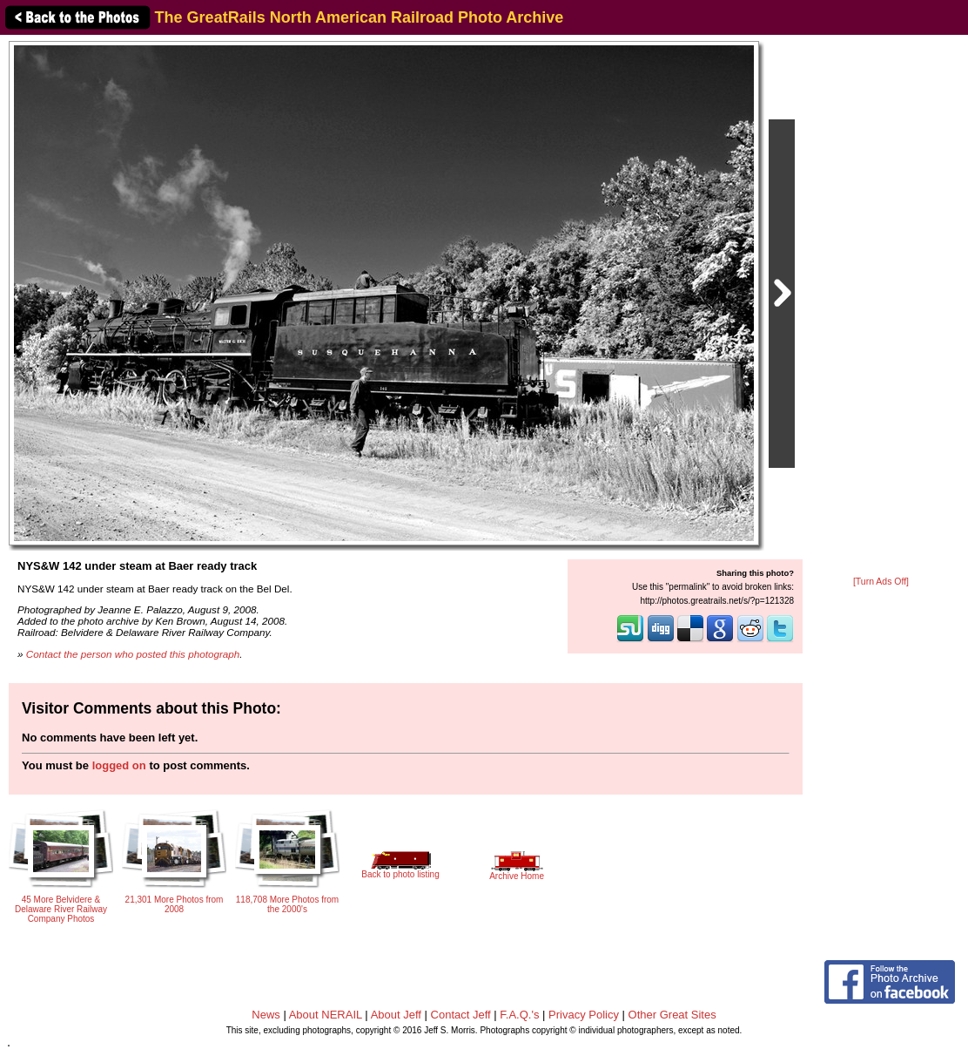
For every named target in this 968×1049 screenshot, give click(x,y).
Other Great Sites (672, 1014)
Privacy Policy (583, 1014)
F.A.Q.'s (519, 1014)
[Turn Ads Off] (881, 581)
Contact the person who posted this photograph (133, 654)
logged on (119, 765)
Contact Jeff (461, 1014)
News (266, 1014)
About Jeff (396, 1014)
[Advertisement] (881, 306)
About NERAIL (325, 1014)
